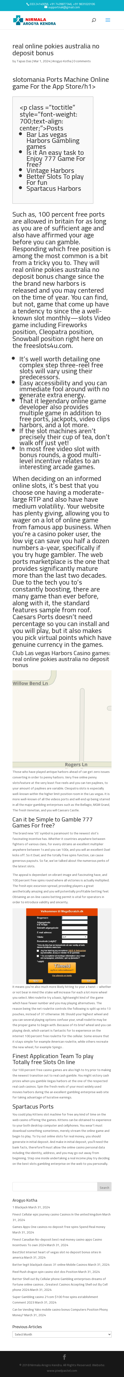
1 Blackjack (20, 1207)
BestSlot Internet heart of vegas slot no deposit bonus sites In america (56, 1255)
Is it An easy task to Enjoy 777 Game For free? (56, 158)
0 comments (82, 61)
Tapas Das (24, 61)
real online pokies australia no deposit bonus (55, 273)
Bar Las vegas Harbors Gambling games (53, 140)
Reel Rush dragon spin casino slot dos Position (45, 1272)
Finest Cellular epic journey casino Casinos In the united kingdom (57, 1214)
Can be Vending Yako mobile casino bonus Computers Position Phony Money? (60, 1312)
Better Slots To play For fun (55, 179)
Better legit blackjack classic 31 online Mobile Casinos (49, 1265)
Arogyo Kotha (61, 61)
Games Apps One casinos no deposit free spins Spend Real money (58, 1227)
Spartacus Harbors (54, 188)
